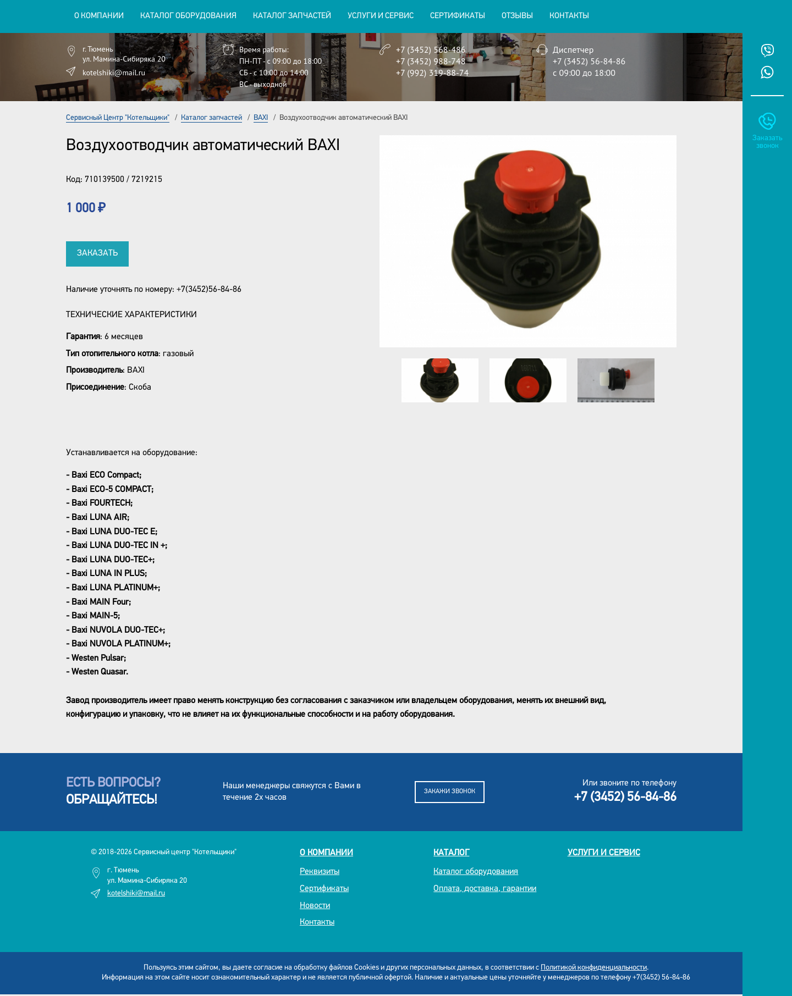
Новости (315, 905)
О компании (326, 853)
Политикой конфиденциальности (594, 968)
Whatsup (767, 72)
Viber (767, 50)
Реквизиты (319, 871)
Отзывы (517, 16)
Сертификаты (457, 16)
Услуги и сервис (604, 853)
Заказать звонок (767, 142)
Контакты (569, 16)
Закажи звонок (449, 791)
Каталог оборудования (475, 871)
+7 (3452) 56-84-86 (589, 61)
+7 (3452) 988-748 (430, 61)
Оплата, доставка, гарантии (484, 888)
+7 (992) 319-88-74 (432, 72)
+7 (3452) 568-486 (430, 49)
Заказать (97, 253)
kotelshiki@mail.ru (113, 73)
